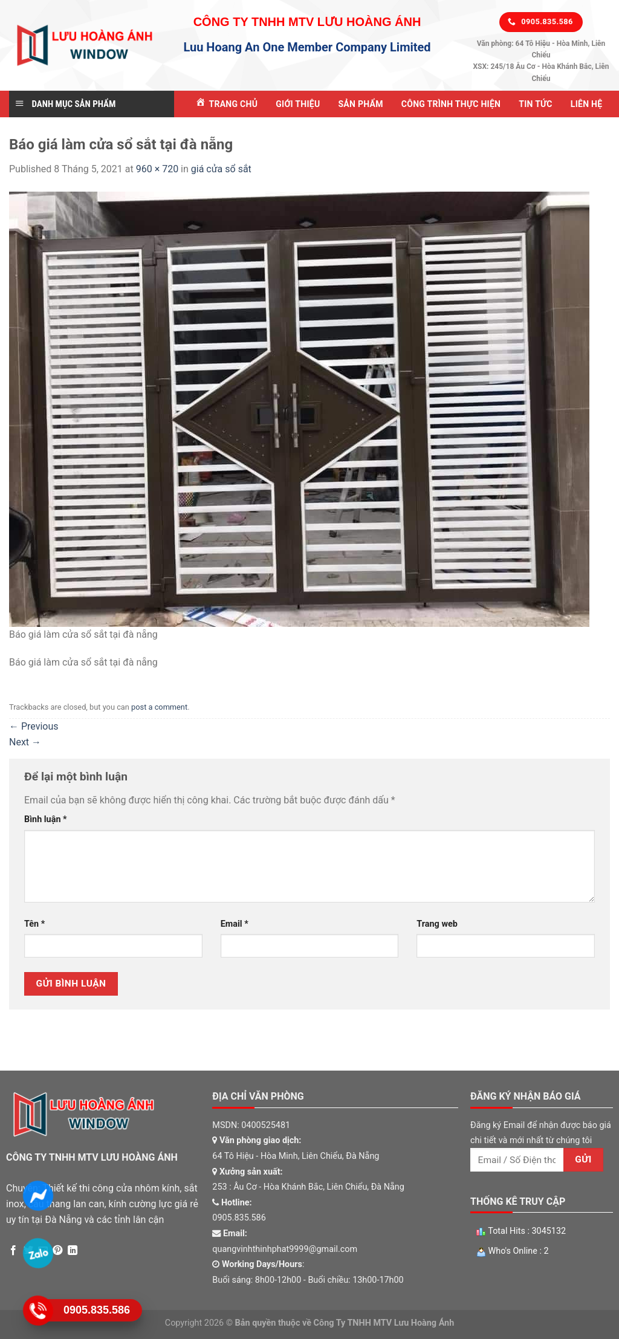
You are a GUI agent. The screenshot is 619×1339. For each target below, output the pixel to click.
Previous (34, 726)
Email (234, 924)
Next (25, 742)
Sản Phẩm (360, 104)
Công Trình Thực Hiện (451, 104)
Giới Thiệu (298, 104)
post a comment (159, 707)
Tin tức (536, 104)
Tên (34, 924)
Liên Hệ (587, 104)
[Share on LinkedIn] (72, 1250)
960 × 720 (157, 169)
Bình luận (45, 819)
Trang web (436, 924)
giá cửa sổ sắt (221, 169)
